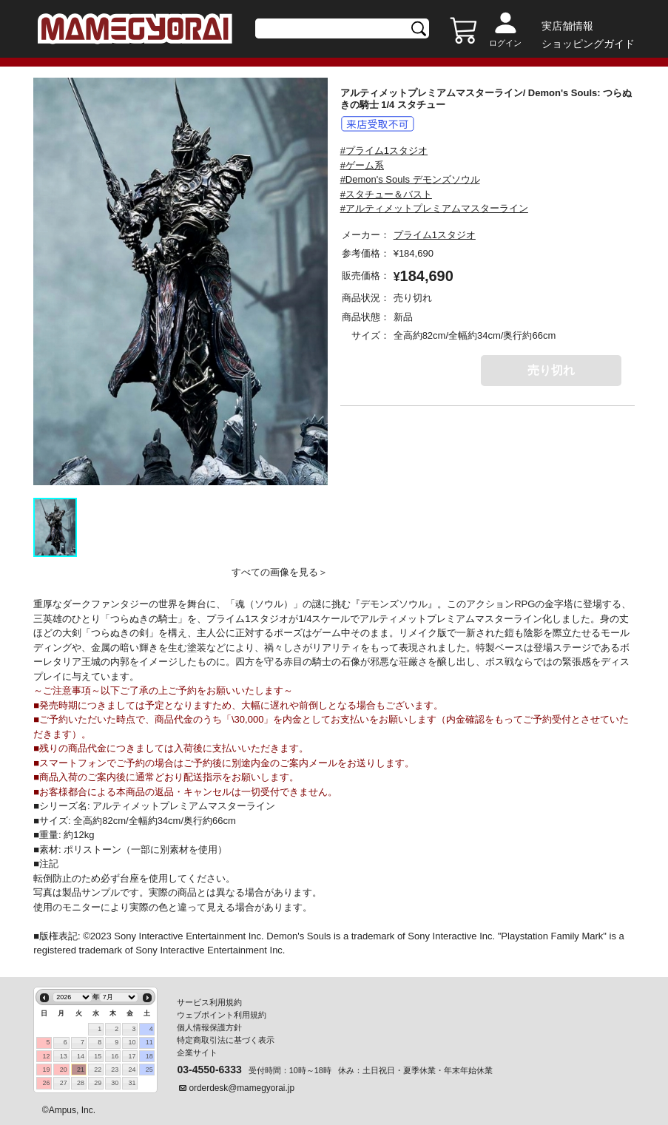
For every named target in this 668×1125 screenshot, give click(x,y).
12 (46, 1056)
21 (80, 1069)
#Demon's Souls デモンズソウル (410, 179)
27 (63, 1083)
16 (114, 1056)
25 (149, 1069)
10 (132, 1042)
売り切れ (551, 370)
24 (132, 1069)
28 (80, 1083)
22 (97, 1069)
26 (46, 1083)
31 (132, 1083)
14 (80, 1056)
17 (132, 1056)
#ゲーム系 (362, 165)
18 (149, 1056)
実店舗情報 (567, 26)
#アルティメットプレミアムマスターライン (434, 208)
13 (63, 1056)
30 (114, 1083)
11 (149, 1042)
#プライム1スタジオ (384, 150)
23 (114, 1069)
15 (97, 1056)
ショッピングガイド (588, 44)
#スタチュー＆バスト (386, 194)
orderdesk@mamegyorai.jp (241, 1088)
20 (63, 1069)
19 (46, 1069)
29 (97, 1083)
